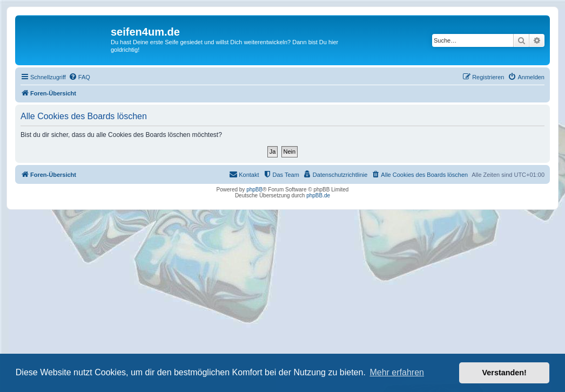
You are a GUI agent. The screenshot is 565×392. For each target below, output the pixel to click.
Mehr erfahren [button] (396, 372)
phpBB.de (318, 195)
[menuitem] (79, 77)
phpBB (254, 189)
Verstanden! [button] (504, 372)
